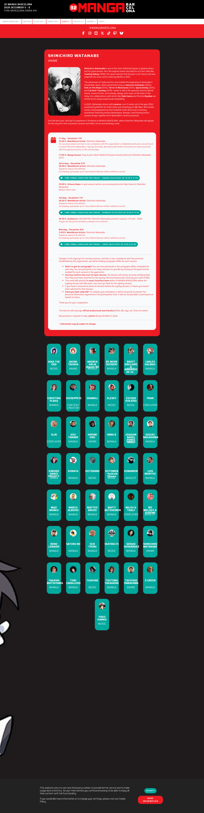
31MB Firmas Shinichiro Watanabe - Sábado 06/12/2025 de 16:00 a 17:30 (99, 178)
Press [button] (102, 21)
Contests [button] (78, 21)
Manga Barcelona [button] (11, 21)
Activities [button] (38, 21)
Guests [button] (65, 21)
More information (150, 800)
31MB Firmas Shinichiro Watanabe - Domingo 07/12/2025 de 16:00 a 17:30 (100, 212)
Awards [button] (91, 21)
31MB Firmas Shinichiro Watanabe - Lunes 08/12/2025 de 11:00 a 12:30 (98, 244)
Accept (150, 790)
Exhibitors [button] (53, 21)
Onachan (27, 21)
